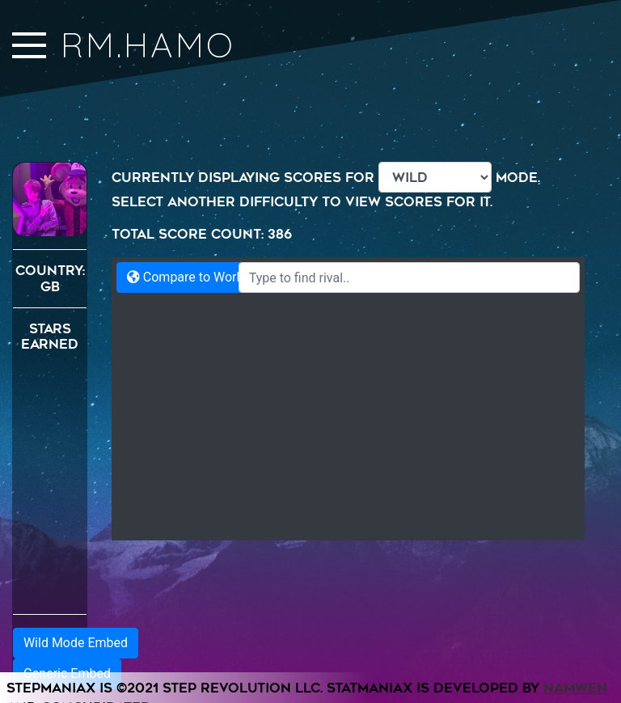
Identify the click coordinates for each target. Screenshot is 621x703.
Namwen (575, 688)
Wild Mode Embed (75, 642)
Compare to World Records (212, 277)
